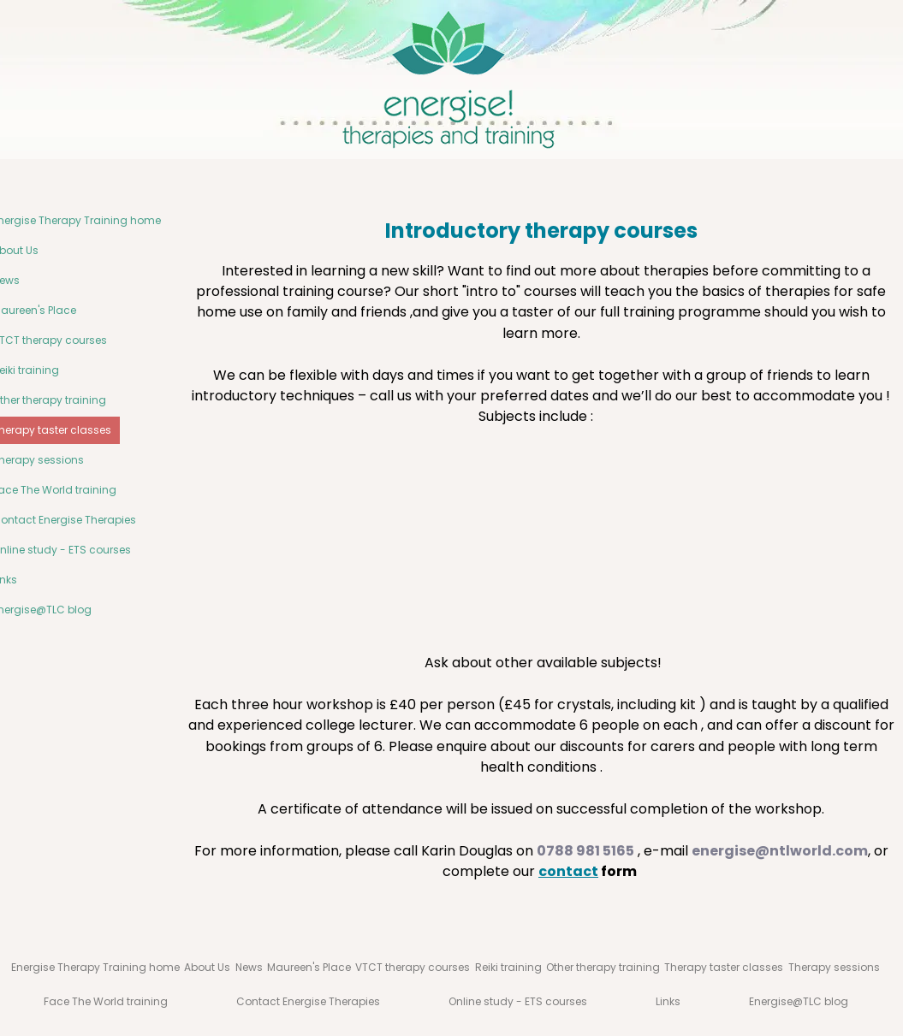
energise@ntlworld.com (780, 851)
